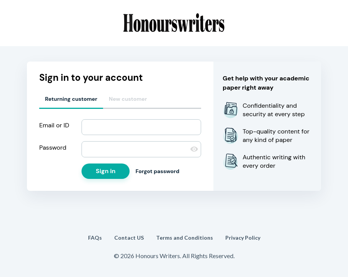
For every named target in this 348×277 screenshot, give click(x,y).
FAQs (95, 237)
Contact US (129, 237)
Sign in (105, 171)
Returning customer (71, 98)
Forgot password (157, 171)
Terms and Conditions (184, 237)
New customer (128, 98)
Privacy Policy (242, 237)
